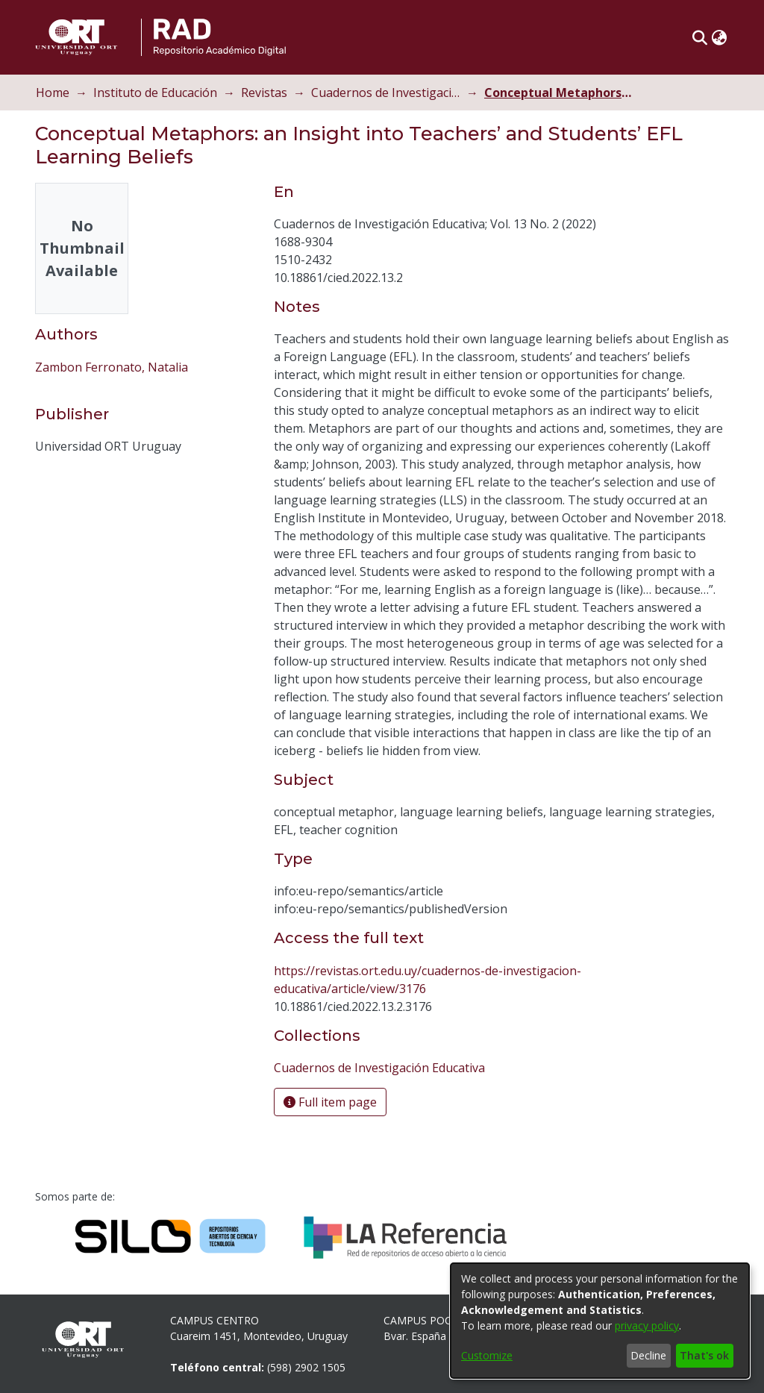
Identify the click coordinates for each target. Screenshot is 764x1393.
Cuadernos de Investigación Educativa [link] (385, 92)
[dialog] (600, 1320)
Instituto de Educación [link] (155, 92)
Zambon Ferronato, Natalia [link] (111, 367)
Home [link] (52, 92)
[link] (379, 1067)
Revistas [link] (264, 92)
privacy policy (647, 1325)
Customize (487, 1355)
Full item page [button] (330, 1102)
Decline (648, 1355)
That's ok (704, 1355)
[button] (699, 37)
